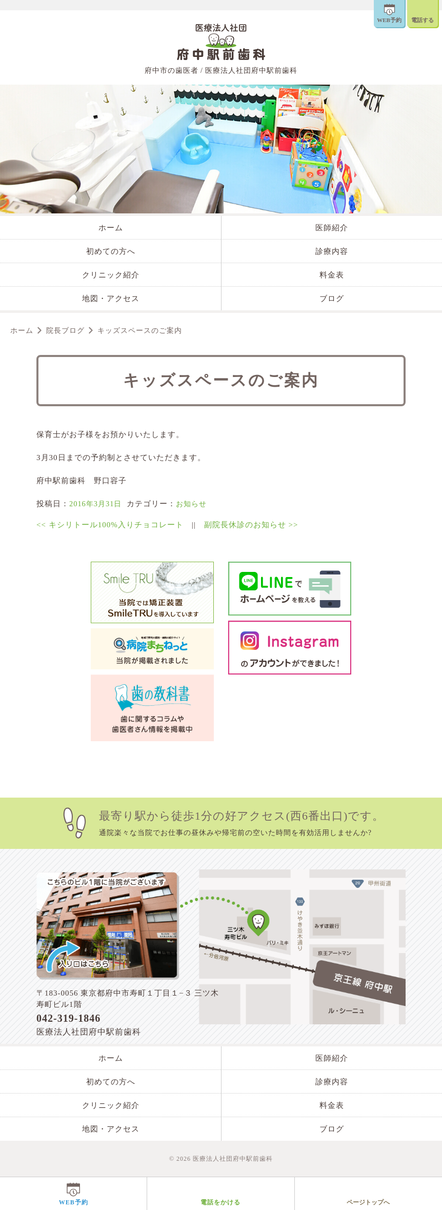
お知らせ (194, 504)
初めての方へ (110, 251)
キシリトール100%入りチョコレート (110, 525)
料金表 (331, 275)
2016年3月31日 (97, 504)
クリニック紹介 (110, 275)
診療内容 (331, 251)
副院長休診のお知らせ (251, 525)
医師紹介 (331, 228)
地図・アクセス (110, 298)
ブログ (331, 298)
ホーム (110, 228)
